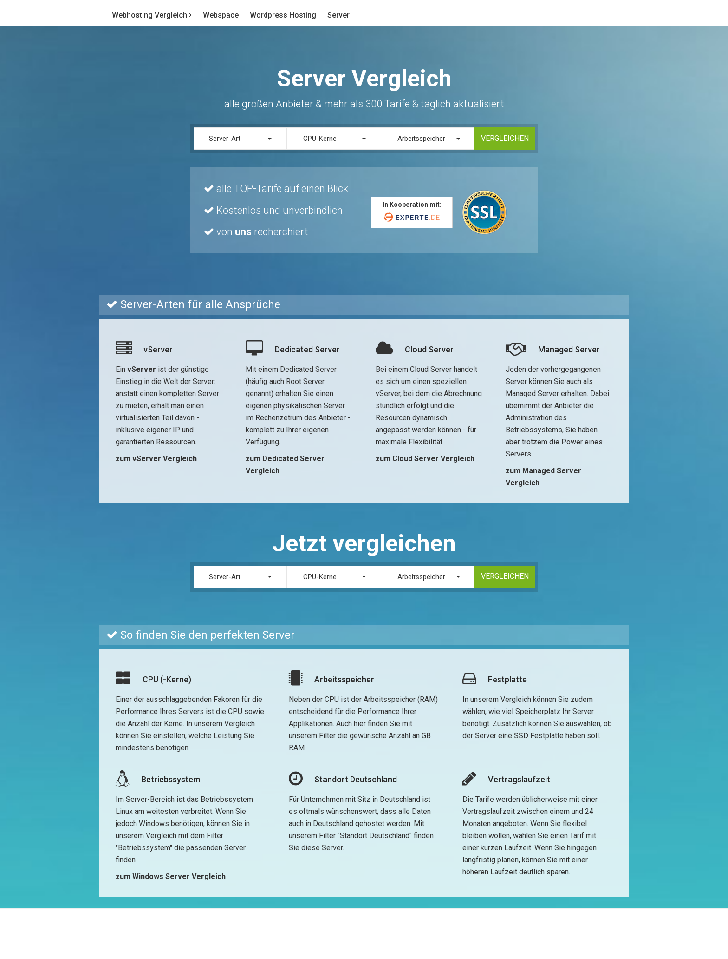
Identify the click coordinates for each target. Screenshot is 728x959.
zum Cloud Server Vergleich (425, 458)
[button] (240, 138)
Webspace (221, 15)
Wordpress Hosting (283, 15)
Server (338, 15)
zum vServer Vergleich (156, 458)
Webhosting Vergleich (152, 15)
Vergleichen (505, 138)
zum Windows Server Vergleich (171, 876)
